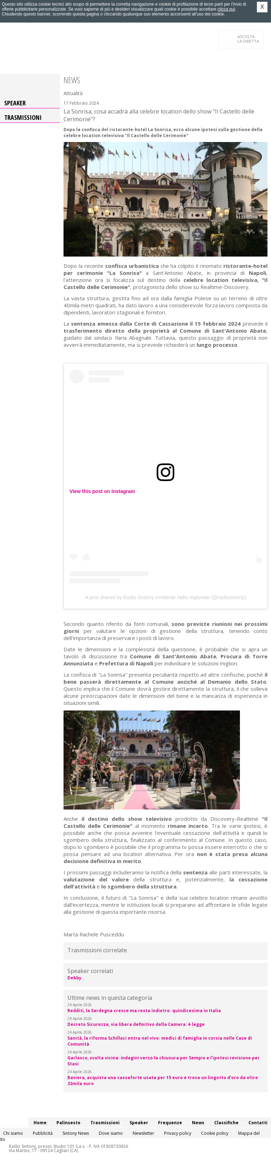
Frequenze (170, 1123)
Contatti (257, 1123)
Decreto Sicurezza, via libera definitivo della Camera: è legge (136, 1024)
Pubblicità (43, 1133)
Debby (74, 978)
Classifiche (226, 1123)
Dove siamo (111, 1133)
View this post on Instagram (102, 491)
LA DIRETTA (248, 39)
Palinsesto (68, 1123)
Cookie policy (214, 1133)
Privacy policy (177, 1133)
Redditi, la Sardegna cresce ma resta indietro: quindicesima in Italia (144, 1011)
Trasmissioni (23, 117)
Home (40, 1123)
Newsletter (143, 1133)
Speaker (15, 103)
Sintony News (75, 1133)
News (198, 1123)
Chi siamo (13, 1133)
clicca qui (226, 9)
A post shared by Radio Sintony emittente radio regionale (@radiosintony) (165, 597)
